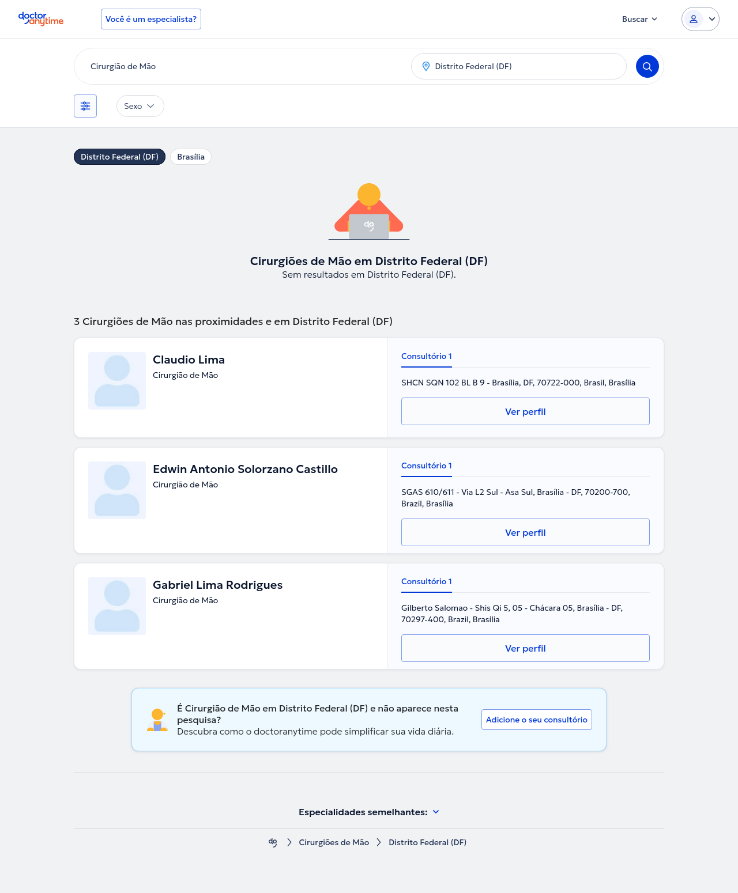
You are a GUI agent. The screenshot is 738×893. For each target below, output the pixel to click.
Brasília (191, 157)
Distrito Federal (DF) (120, 157)
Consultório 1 (426, 356)
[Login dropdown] (700, 19)
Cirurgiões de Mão (334, 842)
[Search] (647, 66)
